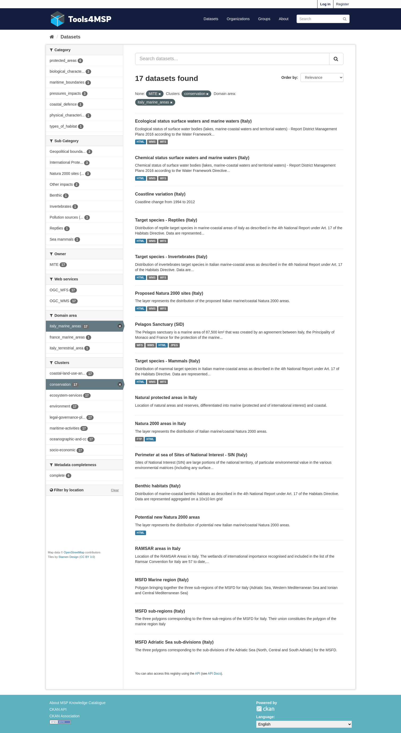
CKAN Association (65, 716)
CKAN (265, 709)
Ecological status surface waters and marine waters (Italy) (193, 121)
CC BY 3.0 (87, 556)
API (197, 673)
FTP (139, 439)
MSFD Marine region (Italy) (162, 580)
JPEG (174, 345)
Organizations (238, 19)
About (284, 19)
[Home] (52, 37)
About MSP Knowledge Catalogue (77, 703)
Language (265, 717)
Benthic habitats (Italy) (158, 486)
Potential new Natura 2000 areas (167, 517)
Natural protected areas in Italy (166, 397)
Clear (115, 490)
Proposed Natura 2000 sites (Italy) (169, 293)
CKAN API (58, 709)
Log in (325, 4)
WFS (163, 142)
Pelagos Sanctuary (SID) (159, 324)
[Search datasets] (323, 19)
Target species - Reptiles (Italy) (166, 220)
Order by (289, 77)
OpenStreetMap (74, 552)
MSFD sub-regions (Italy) (160, 611)
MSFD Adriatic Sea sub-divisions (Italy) (174, 642)
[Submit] (344, 18)
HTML (140, 142)
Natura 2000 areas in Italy (160, 423)
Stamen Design (68, 556)
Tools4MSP (90, 19)
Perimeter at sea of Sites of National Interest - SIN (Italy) (191, 455)
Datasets (211, 19)
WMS (152, 142)
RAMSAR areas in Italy (158, 548)
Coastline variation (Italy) (160, 194)
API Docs (214, 673)
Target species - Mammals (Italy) (167, 361)
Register (342, 4)
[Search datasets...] (232, 59)
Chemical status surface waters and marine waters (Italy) (192, 157)
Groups (264, 19)
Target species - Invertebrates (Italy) (171, 256)
